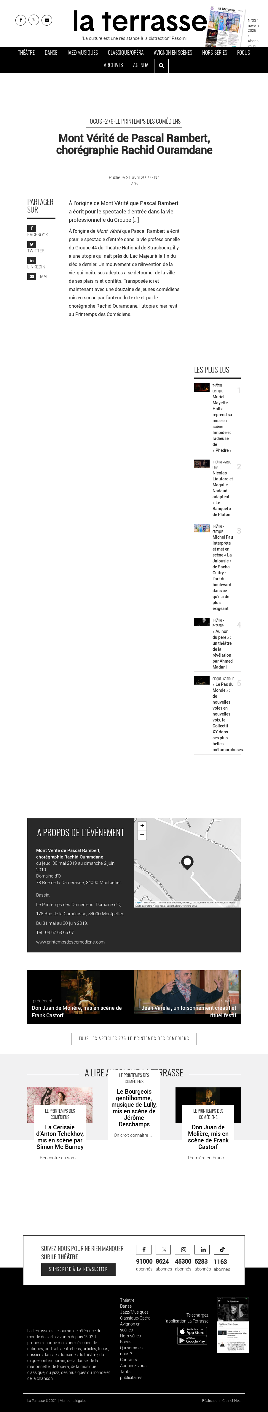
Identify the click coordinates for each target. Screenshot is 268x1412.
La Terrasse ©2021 (42, 1400)
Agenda (141, 65)
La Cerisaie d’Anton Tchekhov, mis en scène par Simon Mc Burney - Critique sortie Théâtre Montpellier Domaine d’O (57, 1099)
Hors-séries (214, 53)
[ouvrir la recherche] (161, 66)
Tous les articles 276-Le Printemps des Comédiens (134, 1039)
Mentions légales (73, 1400)
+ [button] (142, 826)
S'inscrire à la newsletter (78, 1270)
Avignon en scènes (173, 53)
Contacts (128, 1359)
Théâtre (26, 53)
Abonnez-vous (133, 1365)
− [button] (142, 835)
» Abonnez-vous (255, 40)
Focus (243, 53)
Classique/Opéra (126, 53)
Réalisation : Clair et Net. (221, 1400)
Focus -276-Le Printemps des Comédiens (134, 122)
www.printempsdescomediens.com (70, 942)
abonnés (144, 1258)
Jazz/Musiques (82, 53)
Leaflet (138, 902)
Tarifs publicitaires (131, 1374)
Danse (51, 53)
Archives (113, 65)
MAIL (38, 276)
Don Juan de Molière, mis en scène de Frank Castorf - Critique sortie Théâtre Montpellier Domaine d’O (208, 1099)
